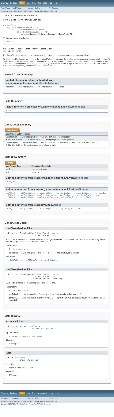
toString (58, 213)
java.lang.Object (9, 25)
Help (56, 3)
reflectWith (71, 201)
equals (102, 196)
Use (28, 3)
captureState (46, 196)
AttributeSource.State (53, 88)
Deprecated (42, 3)
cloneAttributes (80, 196)
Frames (30, 8)
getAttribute (12, 199)
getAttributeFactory (61, 199)
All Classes (53, 8)
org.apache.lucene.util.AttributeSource (22, 27)
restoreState (85, 201)
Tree (34, 3)
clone (8, 213)
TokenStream (38, 139)
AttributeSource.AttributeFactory (23, 88)
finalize (17, 213)
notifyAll (47, 213)
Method (28, 11)
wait (67, 213)
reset (34, 175)
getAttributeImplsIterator (86, 199)
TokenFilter (18, 51)
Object (57, 209)
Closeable (10, 42)
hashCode (41, 201)
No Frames (39, 8)
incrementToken (38, 172)
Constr (22, 11)
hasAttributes (27, 201)
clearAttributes (62, 196)
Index (51, 3)
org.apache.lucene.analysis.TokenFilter (32, 32)
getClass (28, 213)
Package (13, 3)
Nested (11, 11)
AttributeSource (49, 84)
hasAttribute (12, 201)
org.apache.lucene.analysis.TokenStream (28, 30)
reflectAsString (55, 201)
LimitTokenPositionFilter (18, 139)
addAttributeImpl (29, 196)
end (14, 185)
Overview (4, 3)
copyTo (93, 196)
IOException (46, 337)
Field (17, 11)
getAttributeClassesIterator (35, 199)
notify (37, 213)
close (8, 185)
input (8, 112)
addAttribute (12, 196)
